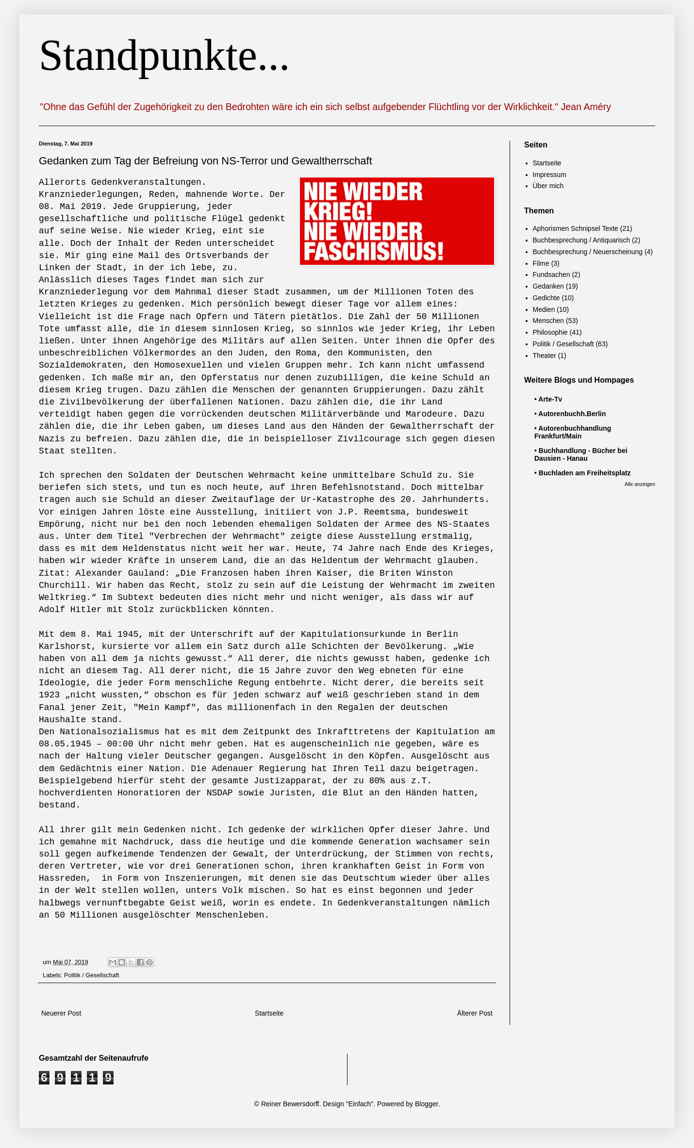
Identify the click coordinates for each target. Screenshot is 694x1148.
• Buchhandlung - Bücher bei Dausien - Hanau (581, 454)
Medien (544, 309)
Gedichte (546, 298)
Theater (544, 355)
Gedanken (548, 286)
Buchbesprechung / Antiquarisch (581, 240)
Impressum (549, 174)
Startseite (269, 1013)
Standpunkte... (164, 55)
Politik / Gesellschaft (91, 975)
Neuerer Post (61, 1013)
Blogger (426, 1104)
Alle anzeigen (640, 484)
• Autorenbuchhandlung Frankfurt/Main (572, 432)
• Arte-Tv (548, 399)
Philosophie (550, 332)
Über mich (548, 186)
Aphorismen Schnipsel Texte (575, 228)
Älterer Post (475, 1013)
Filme (541, 263)
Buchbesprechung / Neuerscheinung (588, 252)
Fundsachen (551, 274)
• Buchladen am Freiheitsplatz (582, 473)
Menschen (548, 320)
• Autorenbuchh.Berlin (570, 414)
